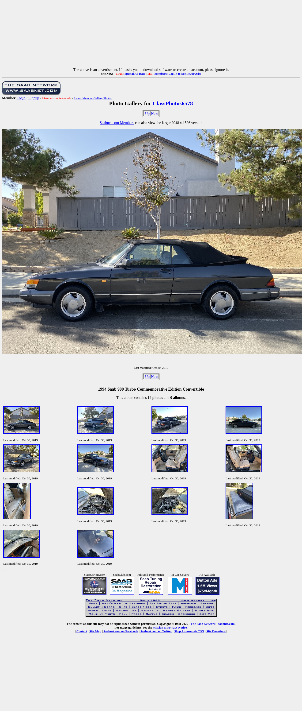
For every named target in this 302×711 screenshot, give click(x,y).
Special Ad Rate (135, 73)
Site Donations (216, 631)
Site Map (95, 631)
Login (21, 98)
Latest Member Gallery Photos (93, 98)
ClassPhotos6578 (173, 103)
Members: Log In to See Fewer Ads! (177, 73)
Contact (81, 631)
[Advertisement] (151, 35)
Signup (33, 98)
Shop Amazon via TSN (189, 631)
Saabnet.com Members (117, 123)
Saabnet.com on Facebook (120, 631)
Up (147, 114)
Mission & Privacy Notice (170, 627)
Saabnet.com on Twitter (156, 631)
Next (154, 114)
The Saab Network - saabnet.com (213, 624)
